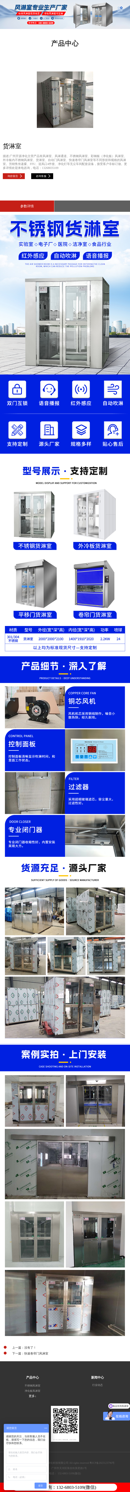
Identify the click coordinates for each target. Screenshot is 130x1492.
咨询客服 (43, 176)
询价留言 (15, 176)
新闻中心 (97, 1377)
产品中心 (32, 1377)
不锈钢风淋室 (32, 1385)
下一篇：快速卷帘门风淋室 (26, 1353)
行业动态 (97, 1385)
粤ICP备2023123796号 (102, 1463)
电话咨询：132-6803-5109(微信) (65, 1487)
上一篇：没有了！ (20, 1347)
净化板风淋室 (32, 1390)
